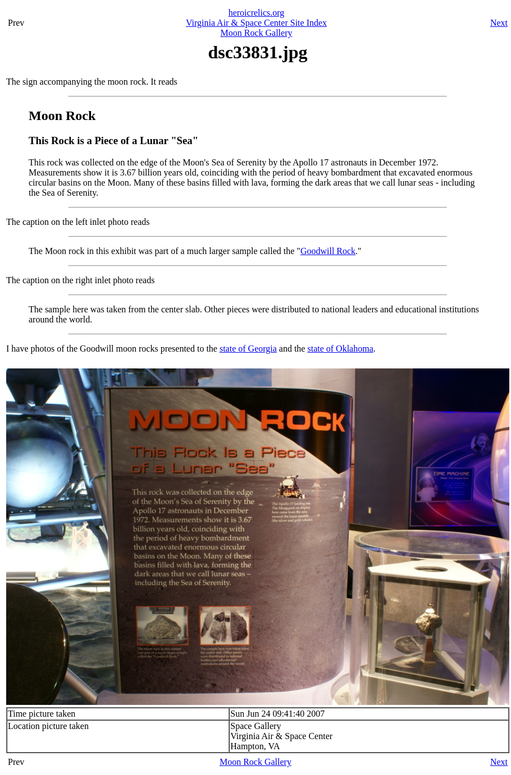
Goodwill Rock (327, 251)
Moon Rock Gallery (257, 33)
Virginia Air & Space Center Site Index (256, 22)
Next (499, 22)
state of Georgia (248, 348)
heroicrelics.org (257, 12)
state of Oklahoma (340, 348)
